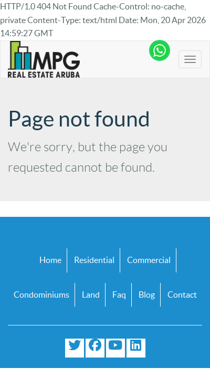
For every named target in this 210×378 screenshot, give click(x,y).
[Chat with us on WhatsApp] (159, 53)
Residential (94, 260)
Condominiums (41, 294)
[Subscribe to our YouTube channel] (115, 348)
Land (91, 294)
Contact (182, 294)
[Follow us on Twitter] (74, 348)
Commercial (149, 260)
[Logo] (44, 59)
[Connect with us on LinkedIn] (136, 348)
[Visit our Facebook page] (95, 348)
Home (50, 260)
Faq (119, 294)
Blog (147, 294)
